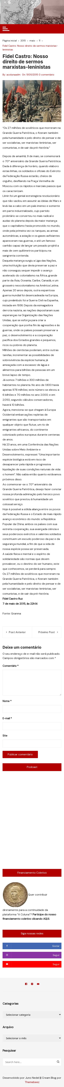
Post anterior (17, 632)
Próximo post (46, 632)
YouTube (38, 984)
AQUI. (46, 919)
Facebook (26, 984)
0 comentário (46, 74)
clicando (37, 919)
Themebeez (32, 1082)
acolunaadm (13, 74)
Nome (7, 701)
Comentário (10, 666)
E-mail (7, 718)
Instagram (32, 984)
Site (5, 735)
